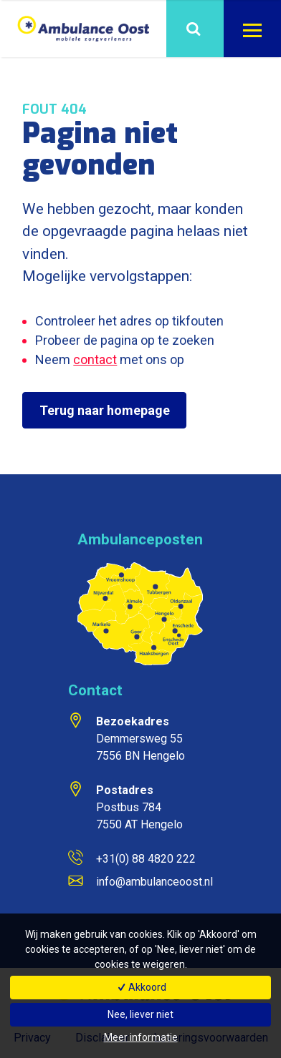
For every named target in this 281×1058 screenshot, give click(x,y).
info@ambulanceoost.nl (154, 881)
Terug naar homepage (104, 410)
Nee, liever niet (140, 1014)
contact (95, 359)
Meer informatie (141, 1037)
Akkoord (141, 987)
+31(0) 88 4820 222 (146, 859)
